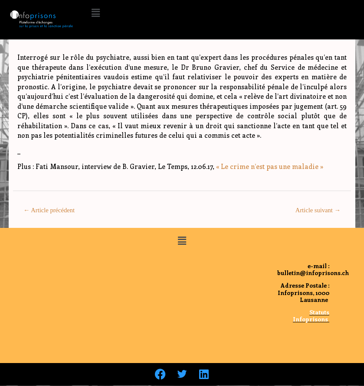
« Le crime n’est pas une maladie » (269, 166)
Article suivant (318, 210)
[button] (95, 12)
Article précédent (49, 210)
